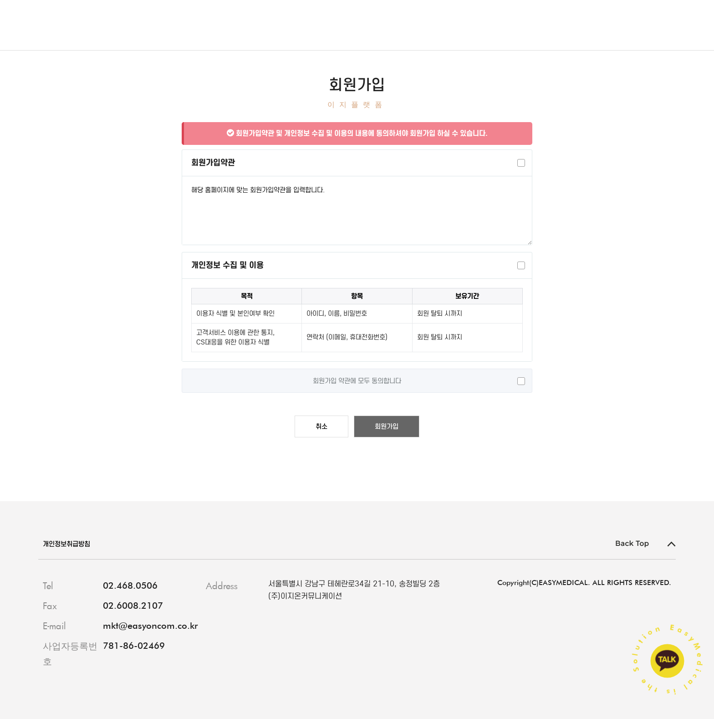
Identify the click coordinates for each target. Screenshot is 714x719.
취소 (321, 426)
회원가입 (386, 426)
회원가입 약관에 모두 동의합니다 (357, 381)
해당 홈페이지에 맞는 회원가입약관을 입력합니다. (357, 210)
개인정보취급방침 (70, 544)
